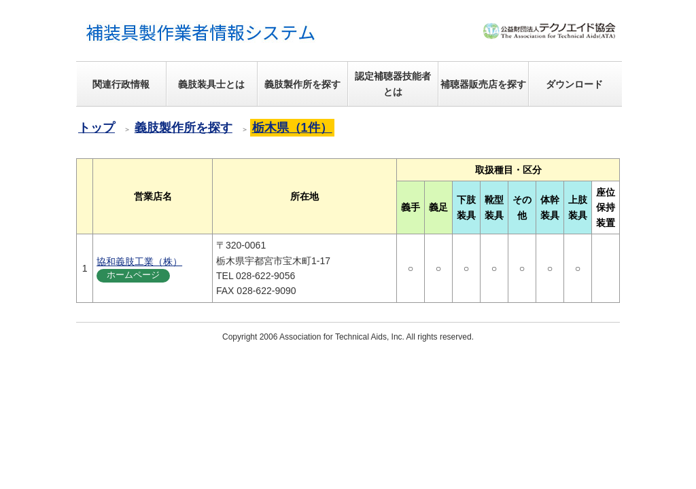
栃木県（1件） (292, 127)
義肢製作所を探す (183, 127)
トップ (96, 127)
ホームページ (133, 275)
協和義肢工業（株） (139, 261)
